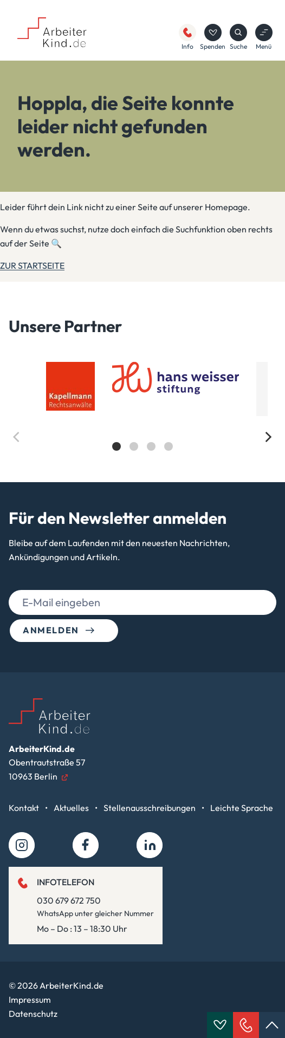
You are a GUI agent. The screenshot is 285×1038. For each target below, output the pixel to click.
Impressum (30, 999)
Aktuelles (72, 807)
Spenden (212, 37)
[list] (142, 415)
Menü (264, 37)
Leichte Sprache (241, 807)
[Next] (267, 437)
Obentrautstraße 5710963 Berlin (47, 762)
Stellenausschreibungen (150, 807)
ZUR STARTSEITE (32, 265)
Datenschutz (33, 1013)
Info (187, 37)
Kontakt (25, 807)
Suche (238, 37)
